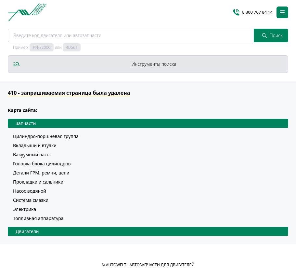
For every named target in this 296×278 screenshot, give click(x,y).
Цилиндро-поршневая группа (46, 136)
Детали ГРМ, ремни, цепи (41, 173)
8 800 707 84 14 (253, 12)
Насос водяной (29, 191)
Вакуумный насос (32, 154)
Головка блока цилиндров (42, 163)
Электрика (24, 209)
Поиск (272, 35)
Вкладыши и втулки (35, 145)
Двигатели (27, 231)
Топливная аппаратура (38, 218)
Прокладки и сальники (38, 182)
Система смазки (30, 200)
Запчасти (26, 123)
